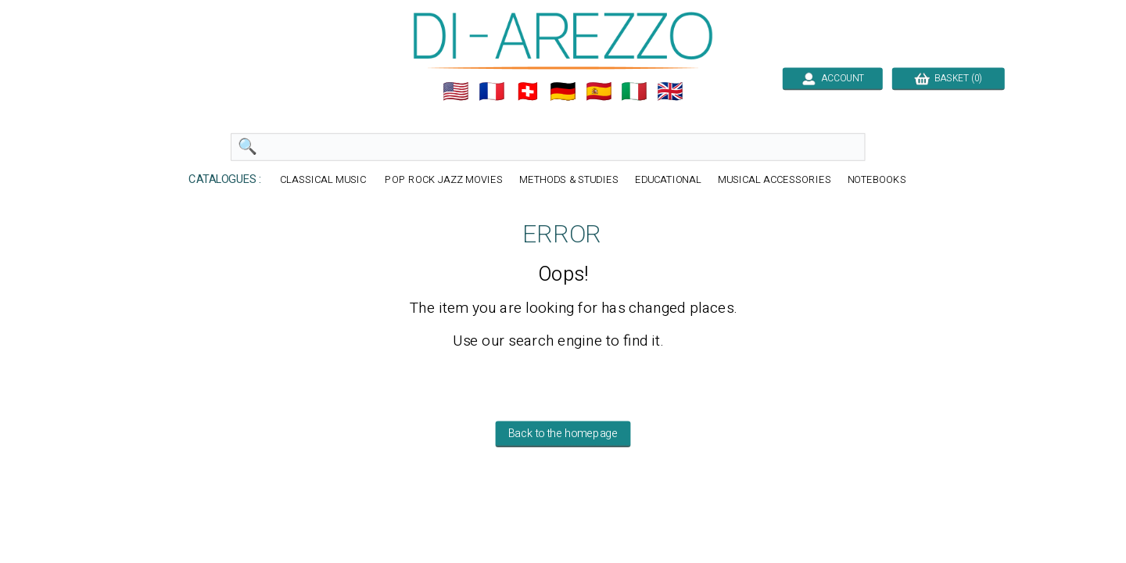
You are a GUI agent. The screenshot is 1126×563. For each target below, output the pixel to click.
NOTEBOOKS (877, 180)
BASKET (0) (948, 78)
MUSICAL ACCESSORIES (774, 180)
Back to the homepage (563, 434)
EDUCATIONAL (668, 180)
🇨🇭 (528, 91)
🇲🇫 (492, 91)
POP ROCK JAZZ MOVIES (443, 180)
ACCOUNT (832, 78)
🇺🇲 (456, 91)
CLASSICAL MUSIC (324, 180)
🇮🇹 (634, 91)
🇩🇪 (563, 91)
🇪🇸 (599, 91)
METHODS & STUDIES (569, 180)
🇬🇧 (670, 91)
